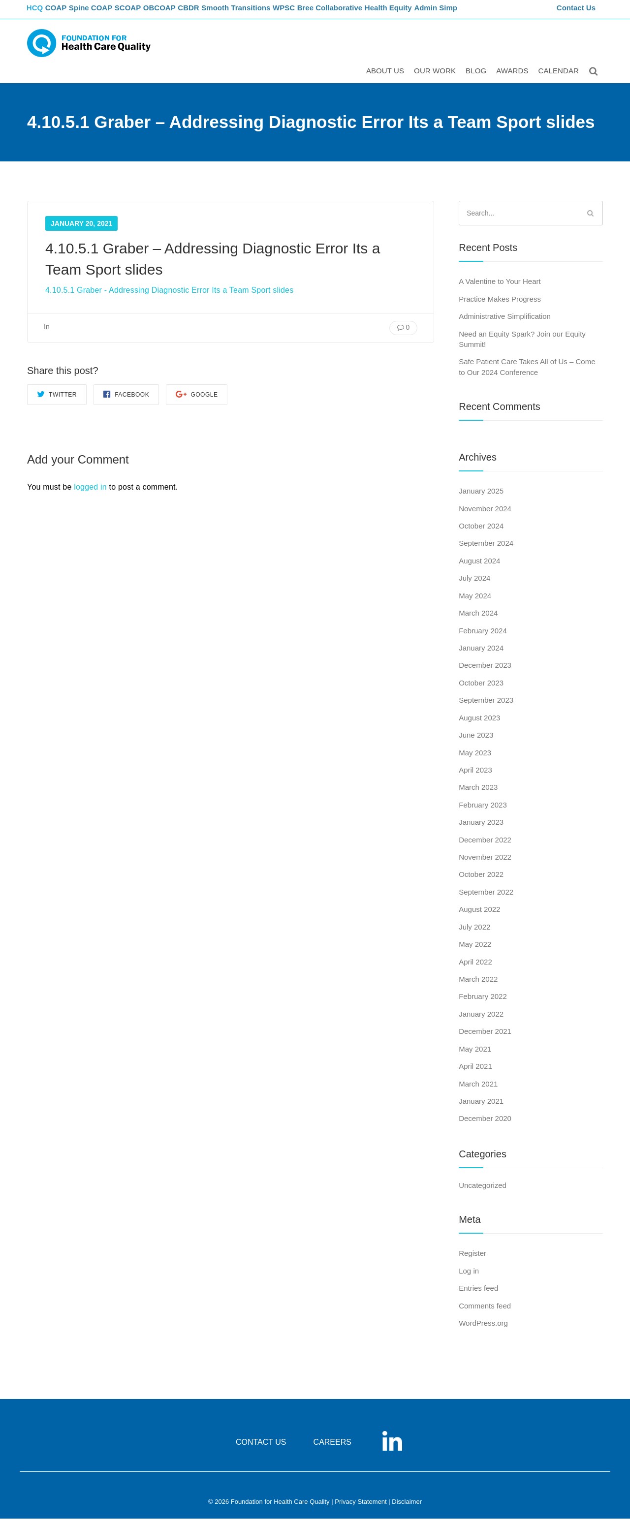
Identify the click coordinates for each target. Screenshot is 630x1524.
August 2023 (479, 723)
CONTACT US (261, 1448)
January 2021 (481, 1106)
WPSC (311, 12)
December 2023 (485, 671)
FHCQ (37, 12)
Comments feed (485, 1311)
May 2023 (475, 758)
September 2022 (486, 897)
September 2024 (486, 549)
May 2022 (475, 949)
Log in (469, 1276)
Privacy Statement (361, 1507)
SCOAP (144, 12)
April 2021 (475, 1071)
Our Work (436, 77)
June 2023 (476, 740)
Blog (477, 77)
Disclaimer (407, 1507)
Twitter (57, 399)
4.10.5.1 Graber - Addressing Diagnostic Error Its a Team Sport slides (169, 295)
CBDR (212, 12)
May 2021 (475, 1054)
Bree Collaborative (359, 12)
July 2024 (474, 583)
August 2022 (479, 915)
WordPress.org (483, 1328)
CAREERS (332, 1448)
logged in (90, 492)
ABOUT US (387, 77)
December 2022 (485, 845)
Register (472, 1258)
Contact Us (577, 12)
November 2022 (485, 862)
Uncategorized (482, 1190)
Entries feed (478, 1293)
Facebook (126, 399)
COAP (65, 12)
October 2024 (481, 531)
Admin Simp (467, 12)
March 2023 (478, 793)
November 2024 (485, 514)
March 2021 (478, 1089)
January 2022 (481, 1019)
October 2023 (481, 688)
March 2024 (478, 618)
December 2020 (485, 1124)
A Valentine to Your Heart (500, 286)
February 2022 (483, 1002)
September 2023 (486, 705)
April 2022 (475, 967)
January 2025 (481, 496)
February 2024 (483, 636)
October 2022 (481, 880)
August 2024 (479, 566)
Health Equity (419, 12)
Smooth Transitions (261, 12)
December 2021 (485, 1036)
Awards (514, 77)
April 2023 (475, 775)
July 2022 (474, 932)
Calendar (560, 77)
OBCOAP (179, 12)
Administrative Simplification (505, 321)
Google (197, 399)
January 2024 (481, 653)
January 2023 (481, 827)
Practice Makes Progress (500, 304)
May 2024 (475, 601)
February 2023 (483, 810)
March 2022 (478, 984)
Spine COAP (103, 12)
